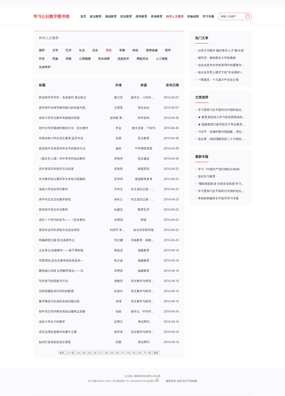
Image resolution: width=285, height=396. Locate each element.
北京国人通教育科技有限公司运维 (142, 376)
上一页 (70, 352)
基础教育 (111, 16)
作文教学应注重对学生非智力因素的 (62, 179)
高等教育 (141, 16)
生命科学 (45, 67)
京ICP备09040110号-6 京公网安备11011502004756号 (116, 381)
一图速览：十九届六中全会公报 (218, 80)
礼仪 (82, 50)
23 (78, 352)
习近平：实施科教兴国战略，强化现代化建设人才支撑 (221, 132)
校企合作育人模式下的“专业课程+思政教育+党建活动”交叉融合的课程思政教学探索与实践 (221, 72)
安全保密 (104, 59)
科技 (135, 50)
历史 (95, 50)
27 (100, 352)
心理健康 (85, 59)
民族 (55, 59)
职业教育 (126, 16)
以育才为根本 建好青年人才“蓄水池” (221, 50)
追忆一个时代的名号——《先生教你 (62, 220)
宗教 (68, 59)
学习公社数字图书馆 (51, 16)
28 (106, 352)
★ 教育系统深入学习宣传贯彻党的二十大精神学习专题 (221, 117)
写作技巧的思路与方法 (53, 281)
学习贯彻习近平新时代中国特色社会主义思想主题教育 (221, 191)
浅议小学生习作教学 (52, 322)
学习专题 (208, 16)
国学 (42, 50)
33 (134, 352)
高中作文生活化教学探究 (55, 199)
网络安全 (142, 59)
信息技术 (123, 59)
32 (128, 352)
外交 (42, 59)
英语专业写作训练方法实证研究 (59, 230)
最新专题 (201, 156)
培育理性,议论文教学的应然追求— (61, 260)
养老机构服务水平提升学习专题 (218, 198)
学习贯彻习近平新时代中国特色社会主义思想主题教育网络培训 (221, 110)
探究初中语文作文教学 (53, 209)
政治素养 (95, 16)
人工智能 (161, 59)
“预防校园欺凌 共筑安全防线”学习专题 (221, 184)
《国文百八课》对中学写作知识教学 (62, 159)
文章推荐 (201, 97)
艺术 (68, 50)
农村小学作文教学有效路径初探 (59, 118)
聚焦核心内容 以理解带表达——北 (61, 271)
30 (117, 352)
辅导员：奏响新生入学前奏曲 (217, 58)
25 (89, 352)
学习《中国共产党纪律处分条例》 (220, 169)
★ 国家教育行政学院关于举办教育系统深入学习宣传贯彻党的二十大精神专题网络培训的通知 (221, 124)
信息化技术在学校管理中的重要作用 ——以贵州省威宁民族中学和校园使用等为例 (221, 65)
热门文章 (201, 38)
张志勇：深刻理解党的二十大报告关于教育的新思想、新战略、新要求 (221, 139)
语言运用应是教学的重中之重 (58, 332)
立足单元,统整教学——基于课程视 (61, 250)
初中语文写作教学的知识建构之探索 (62, 311)
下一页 (147, 352)
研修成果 (193, 16)
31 (122, 352)
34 (139, 352)
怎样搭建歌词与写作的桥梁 (56, 291)
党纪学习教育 (206, 176)
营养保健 (152, 50)
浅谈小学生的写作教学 (53, 189)
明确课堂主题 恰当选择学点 (57, 240)
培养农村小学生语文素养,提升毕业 (61, 138)
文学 (55, 50)
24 (84, 352)
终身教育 (156, 16)
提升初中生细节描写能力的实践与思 (62, 108)
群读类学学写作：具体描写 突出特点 (62, 97)
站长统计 (150, 381)
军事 (122, 50)
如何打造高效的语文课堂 (55, 342)
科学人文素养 (175, 16)
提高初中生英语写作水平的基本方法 (62, 148)
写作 (109, 50)
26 (95, 352)
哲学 (168, 50)
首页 (83, 16)
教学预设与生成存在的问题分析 (59, 301)
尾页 (156, 352)
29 (111, 352)
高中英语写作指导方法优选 (56, 169)
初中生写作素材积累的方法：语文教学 (63, 128)
